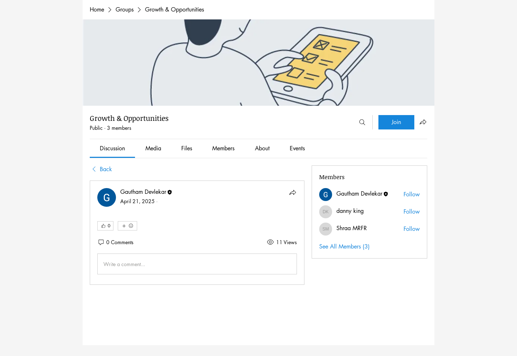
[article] (197, 233)
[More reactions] (127, 226)
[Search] (362, 122)
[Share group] (423, 122)
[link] (112, 148)
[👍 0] (105, 226)
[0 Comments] (115, 242)
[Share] (292, 192)
